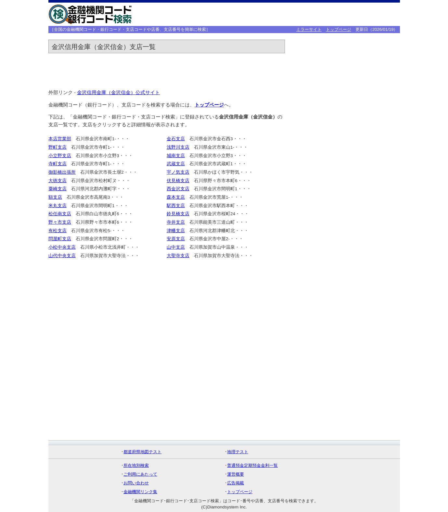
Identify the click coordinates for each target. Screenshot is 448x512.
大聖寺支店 (178, 255)
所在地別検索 (136, 465)
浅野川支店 (178, 147)
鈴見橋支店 (178, 213)
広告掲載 (235, 483)
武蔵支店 (176, 163)
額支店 (55, 197)
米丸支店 (57, 205)
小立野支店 (59, 155)
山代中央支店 (62, 255)
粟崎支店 (57, 188)
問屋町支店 (59, 238)
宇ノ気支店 (178, 172)
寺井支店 (176, 222)
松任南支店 (59, 213)
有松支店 (57, 230)
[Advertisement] (298, 14)
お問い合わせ (136, 483)
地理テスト (237, 451)
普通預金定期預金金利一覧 (252, 465)
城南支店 (176, 155)
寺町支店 (57, 163)
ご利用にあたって (140, 474)
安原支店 (176, 238)
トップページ (338, 29)
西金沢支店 (178, 188)
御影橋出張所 (62, 172)
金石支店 (176, 138)
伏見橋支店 (178, 180)
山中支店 (176, 247)
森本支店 (176, 197)
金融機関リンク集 (140, 491)
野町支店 (57, 147)
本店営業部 (59, 138)
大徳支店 (57, 180)
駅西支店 (176, 205)
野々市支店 (59, 222)
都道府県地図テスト (142, 451)
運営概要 (235, 474)
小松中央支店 (62, 247)
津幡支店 (176, 230)
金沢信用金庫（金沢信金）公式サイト (118, 92)
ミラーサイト (309, 29)
